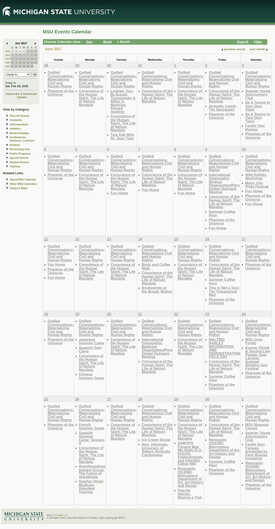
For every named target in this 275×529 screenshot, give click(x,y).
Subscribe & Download (21, 94)
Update (22, 97)
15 (28, 59)
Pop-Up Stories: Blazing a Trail (190, 493)
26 (16, 66)
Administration (19, 124)
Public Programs (20, 153)
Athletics (15, 128)
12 (16, 59)
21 (24, 62)
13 (20, 59)
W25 (7, 62)
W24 (7, 59)
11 (12, 59)
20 (20, 62)
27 (20, 66)
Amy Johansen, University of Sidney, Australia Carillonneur (156, 449)
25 (12, 66)
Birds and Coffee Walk (156, 266)
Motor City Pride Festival (257, 185)
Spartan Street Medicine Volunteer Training (91, 486)
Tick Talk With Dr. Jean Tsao (122, 136)
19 (16, 62)
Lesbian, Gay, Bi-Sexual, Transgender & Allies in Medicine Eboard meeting (123, 101)
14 (24, 59)
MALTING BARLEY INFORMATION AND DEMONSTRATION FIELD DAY (224, 348)
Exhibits (15, 145)
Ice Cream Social (156, 440)
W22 (7, 51)
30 (20, 51)
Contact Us (61, 515)
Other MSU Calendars (23, 184)
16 (32, 59)
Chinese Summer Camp (91, 376)
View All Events (19, 115)
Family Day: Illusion (255, 127)
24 (36, 62)
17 (36, 59)
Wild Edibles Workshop (256, 176)
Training (15, 166)
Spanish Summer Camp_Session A (92, 438)
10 (36, 55)
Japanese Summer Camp (91, 341)
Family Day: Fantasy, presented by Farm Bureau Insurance (256, 451)
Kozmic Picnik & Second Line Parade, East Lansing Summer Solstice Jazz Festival (257, 358)
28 (12, 51)
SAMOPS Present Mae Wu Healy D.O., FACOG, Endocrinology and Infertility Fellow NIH (190, 453)
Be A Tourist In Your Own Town (257, 105)
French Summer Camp (91, 426)
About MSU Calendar (23, 179)
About (50, 515)
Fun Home (119, 193)
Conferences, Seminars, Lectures (22, 139)
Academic (16, 120)
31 (24, 51)
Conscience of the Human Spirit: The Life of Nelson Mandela (91, 98)
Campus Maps (19, 188)
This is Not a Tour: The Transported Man (224, 291)
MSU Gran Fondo (254, 341)
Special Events (19, 157)
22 (28, 62)
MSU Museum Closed (257, 426)
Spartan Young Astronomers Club (257, 94)
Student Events (19, 162)
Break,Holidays (19, 133)
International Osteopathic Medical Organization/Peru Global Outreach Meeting (224, 183)
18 (12, 62)
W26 (7, 66)
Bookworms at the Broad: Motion (157, 289)
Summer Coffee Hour (222, 213)
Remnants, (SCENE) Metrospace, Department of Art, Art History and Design (190, 477)
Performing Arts (20, 149)
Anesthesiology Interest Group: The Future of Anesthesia (92, 471)
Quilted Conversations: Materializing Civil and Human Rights (61, 79)
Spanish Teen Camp (90, 349)
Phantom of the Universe (61, 93)
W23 (7, 55)
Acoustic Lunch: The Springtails (223, 108)
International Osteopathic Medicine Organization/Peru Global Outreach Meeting (157, 348)
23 (32, 62)
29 (16, 51)
